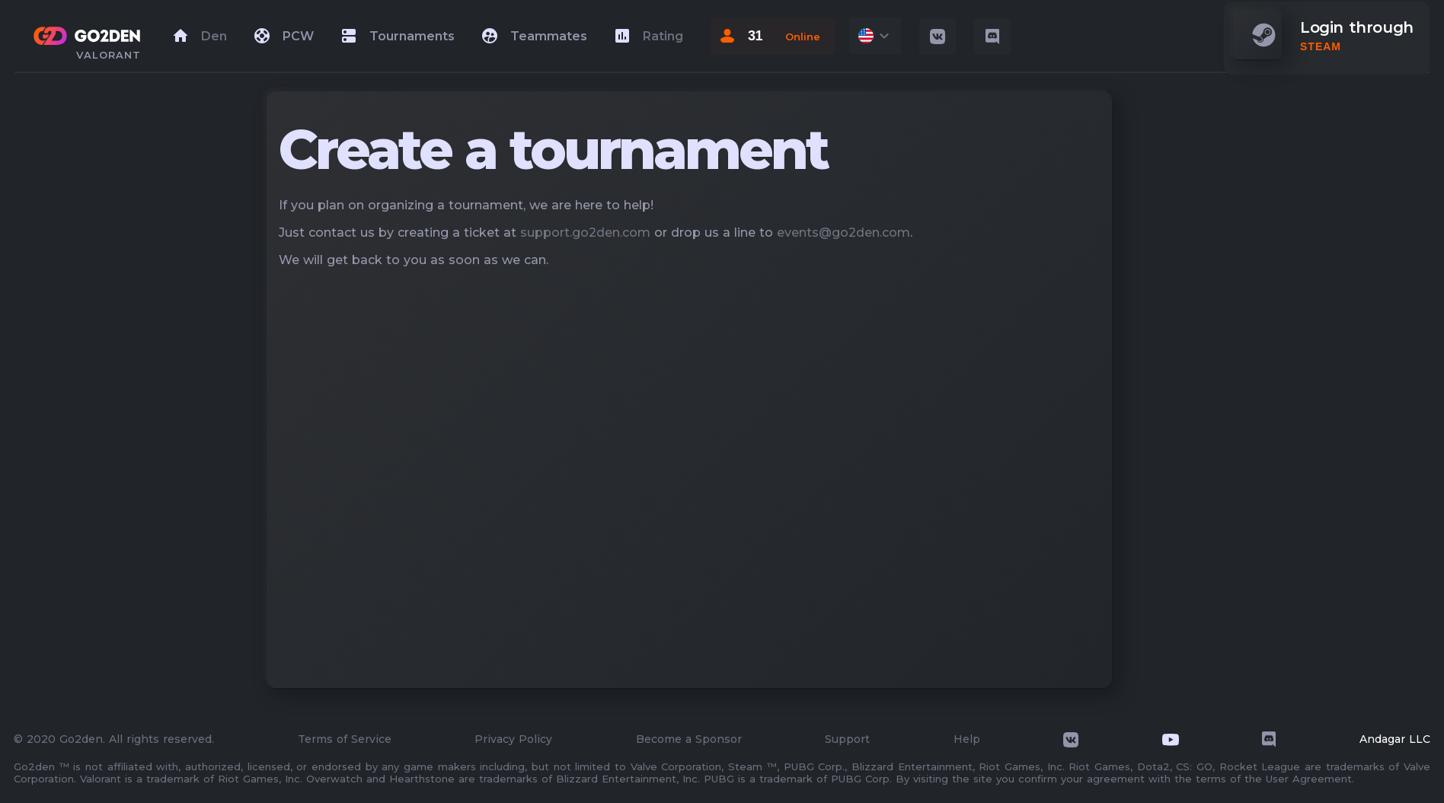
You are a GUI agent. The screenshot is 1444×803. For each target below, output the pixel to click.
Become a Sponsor (689, 739)
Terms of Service (344, 739)
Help (967, 739)
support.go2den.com (585, 232)
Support (847, 739)
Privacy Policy (513, 739)
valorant (108, 55)
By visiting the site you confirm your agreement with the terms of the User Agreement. (1125, 779)
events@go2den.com (843, 232)
